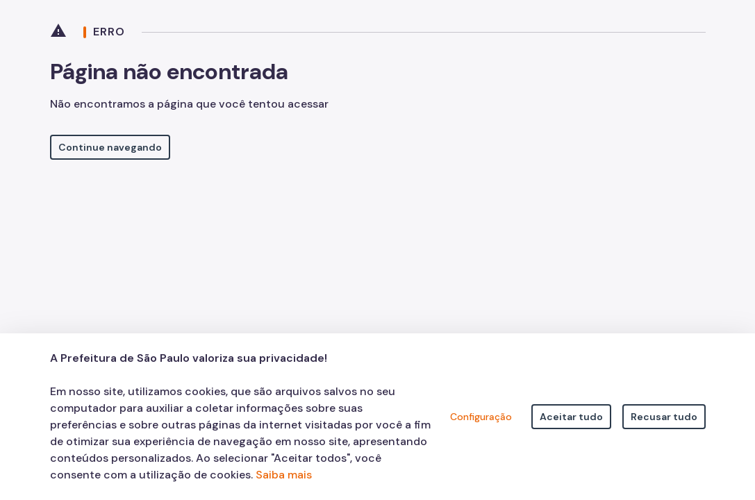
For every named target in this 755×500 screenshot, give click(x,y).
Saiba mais (284, 474)
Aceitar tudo (571, 416)
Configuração (481, 416)
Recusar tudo (664, 416)
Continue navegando (110, 147)
